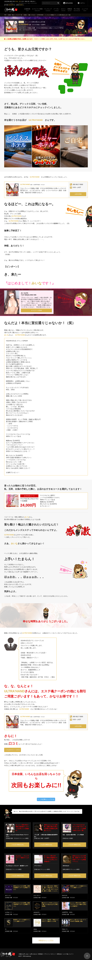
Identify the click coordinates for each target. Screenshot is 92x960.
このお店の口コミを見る (12, 750)
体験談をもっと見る (46, 940)
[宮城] (35, 838)
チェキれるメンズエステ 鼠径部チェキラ (17, 865)
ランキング (48, 10)
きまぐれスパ (37, 895)
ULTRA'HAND (23, 24)
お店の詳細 (78, 194)
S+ (6, 929)
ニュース (85, 10)
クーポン (56, 10)
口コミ (63, 10)
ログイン (81, 2)
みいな (36, 283)
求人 (34, 1)
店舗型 (71, 838)
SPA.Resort (66, 865)
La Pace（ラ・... (9, 912)
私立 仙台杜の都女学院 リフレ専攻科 (73, 834)
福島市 (68, 869)
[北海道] (8, 838)
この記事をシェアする (46, 799)
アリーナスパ (37, 865)
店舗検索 (27, 10)
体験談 (69, 10)
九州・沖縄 (24, 1)
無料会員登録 (68, 2)
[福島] (64, 869)
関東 (8, 1)
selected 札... (37, 912)
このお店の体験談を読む (17, 844)
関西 (11, 1)
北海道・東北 (18, 1)
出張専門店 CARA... (67, 912)
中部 (13, 1)
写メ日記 (77, 10)
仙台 (39, 838)
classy (35, 929)
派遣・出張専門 (45, 838)
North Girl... (65, 895)
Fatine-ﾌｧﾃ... (65, 929)
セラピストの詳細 (36, 310)
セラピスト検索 (37, 10)
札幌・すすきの (14, 838)
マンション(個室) (23, 838)
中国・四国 (29, 1)
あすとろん (8, 895)
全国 (6, 1)
